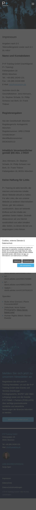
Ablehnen (17, 261)
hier (25, 254)
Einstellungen (28, 261)
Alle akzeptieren (25, 265)
